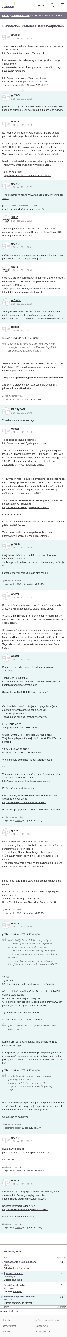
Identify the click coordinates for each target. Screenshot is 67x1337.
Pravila (6, 1320)
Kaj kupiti (17, 1280)
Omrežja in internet (22, 1303)
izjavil (36, 338)
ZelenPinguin (10, 1276)
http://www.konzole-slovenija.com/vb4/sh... (25, 1209)
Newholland (9, 1299)
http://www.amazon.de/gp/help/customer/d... (25, 443)
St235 (14, 217)
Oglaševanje (42, 1326)
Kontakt (7, 1331)
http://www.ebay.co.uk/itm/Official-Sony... (24, 802)
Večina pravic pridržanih (47, 1320)
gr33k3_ (16, 34)
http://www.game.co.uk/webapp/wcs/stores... (26, 781)
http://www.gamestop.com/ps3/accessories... (26, 81)
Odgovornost (9, 1326)
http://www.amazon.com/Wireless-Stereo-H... (26, 78)
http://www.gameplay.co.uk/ (26, 1195)
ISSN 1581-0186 (44, 1331)
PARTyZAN (18, 409)
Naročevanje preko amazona (20, 1262)
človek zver (9, 1288)
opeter (15, 121)
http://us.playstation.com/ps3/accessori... (24, 53)
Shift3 (6, 1265)
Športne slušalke (13, 1273)
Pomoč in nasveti (21, 1268)
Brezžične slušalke (14, 1285)
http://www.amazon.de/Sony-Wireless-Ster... (27, 164)
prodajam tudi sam (24, 1216)
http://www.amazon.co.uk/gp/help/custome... (25, 536)
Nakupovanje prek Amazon (19, 1296)
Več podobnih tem (9, 1311)
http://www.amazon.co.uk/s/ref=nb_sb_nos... (27, 175)
